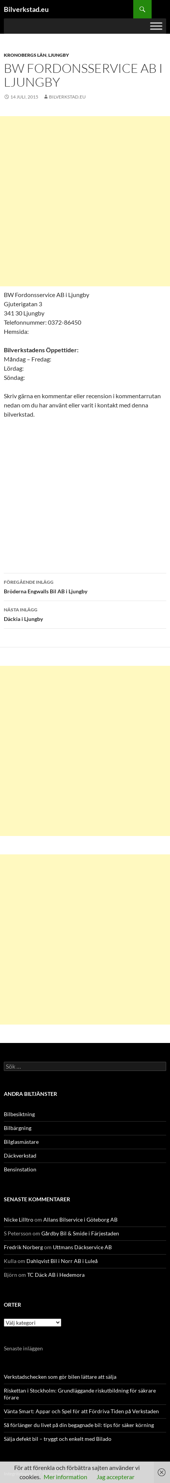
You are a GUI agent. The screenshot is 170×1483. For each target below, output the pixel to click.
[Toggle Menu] (156, 26)
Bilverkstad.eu (26, 9)
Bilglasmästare (21, 1141)
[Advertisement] (85, 201)
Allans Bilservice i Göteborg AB (80, 1219)
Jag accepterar (115, 1476)
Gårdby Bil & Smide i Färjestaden (80, 1233)
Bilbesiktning (19, 1114)
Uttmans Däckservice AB (82, 1247)
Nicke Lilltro (18, 1219)
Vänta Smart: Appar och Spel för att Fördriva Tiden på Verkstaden (81, 1411)
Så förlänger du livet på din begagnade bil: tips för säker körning (79, 1425)
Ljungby (58, 55)
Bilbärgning (17, 1128)
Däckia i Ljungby (85, 613)
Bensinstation (20, 1169)
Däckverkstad (20, 1155)
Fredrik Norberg (23, 1247)
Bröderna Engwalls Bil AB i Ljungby (85, 586)
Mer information (65, 1476)
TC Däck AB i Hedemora (56, 1274)
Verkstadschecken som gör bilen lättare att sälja (60, 1376)
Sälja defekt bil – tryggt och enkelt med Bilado (57, 1438)
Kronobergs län (25, 55)
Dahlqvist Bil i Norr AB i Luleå (62, 1261)
